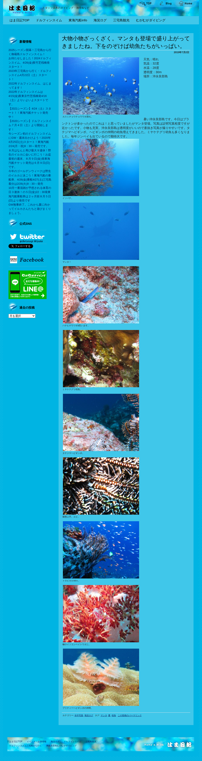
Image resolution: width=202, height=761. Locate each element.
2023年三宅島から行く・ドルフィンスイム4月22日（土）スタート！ (29, 75)
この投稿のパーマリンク (130, 715)
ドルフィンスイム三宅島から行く (25, 745)
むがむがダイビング (150, 20)
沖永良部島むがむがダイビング (61, 745)
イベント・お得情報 (36, 741)
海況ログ (100, 20)
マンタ (104, 715)
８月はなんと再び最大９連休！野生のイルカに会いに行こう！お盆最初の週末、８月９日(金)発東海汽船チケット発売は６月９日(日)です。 (29, 159)
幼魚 (114, 715)
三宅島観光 (121, 20)
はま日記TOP (19, 20)
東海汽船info (78, 20)
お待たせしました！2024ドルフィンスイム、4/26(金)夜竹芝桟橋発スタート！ (29, 62)
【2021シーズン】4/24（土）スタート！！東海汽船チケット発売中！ (29, 112)
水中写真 (78, 715)
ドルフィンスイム (49, 20)
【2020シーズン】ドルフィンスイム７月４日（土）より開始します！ (29, 125)
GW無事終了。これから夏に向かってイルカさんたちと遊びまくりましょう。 (29, 209)
